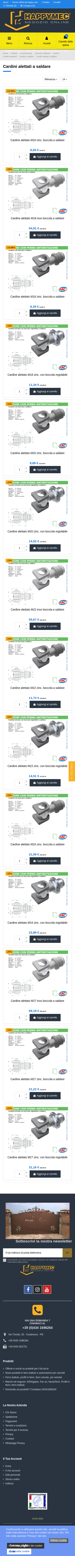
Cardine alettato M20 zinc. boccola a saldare (37, 453)
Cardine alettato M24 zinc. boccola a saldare (37, 844)
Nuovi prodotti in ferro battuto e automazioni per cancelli (35, 1372)
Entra (8, 1466)
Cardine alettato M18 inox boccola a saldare (37, 218)
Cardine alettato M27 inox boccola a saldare (37, 1000)
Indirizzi (9, 1483)
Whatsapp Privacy (15, 1443)
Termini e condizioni (15, 1425)
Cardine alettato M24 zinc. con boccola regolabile (37, 922)
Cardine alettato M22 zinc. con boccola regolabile (37, 766)
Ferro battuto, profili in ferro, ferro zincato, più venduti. (33, 1377)
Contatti (56, 2)
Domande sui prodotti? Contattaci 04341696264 (30, 1389)
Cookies (46, 2)
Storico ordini (12, 1479)
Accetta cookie (19, 1551)
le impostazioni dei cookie (25, 1545)
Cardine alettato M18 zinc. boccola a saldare (37, 296)
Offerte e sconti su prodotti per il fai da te (27, 1368)
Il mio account (12, 1470)
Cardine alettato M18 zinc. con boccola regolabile (37, 374)
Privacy (9, 1434)
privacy (25, 1262)
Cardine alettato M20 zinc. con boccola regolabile (37, 531)
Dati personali (12, 1474)
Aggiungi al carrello (45, 156)
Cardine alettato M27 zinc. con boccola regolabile (37, 1157)
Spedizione (11, 1416)
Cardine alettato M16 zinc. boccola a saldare (37, 140)
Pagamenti (11, 1421)
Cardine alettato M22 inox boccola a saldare (37, 609)
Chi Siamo (10, 1412)
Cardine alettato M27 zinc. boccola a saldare (37, 1079)
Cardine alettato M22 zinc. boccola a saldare (37, 687)
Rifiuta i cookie (58, 1540)
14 (64, 79)
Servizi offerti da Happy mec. (25, 2)
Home (6, 2)
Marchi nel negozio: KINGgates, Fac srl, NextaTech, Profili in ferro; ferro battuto (37, 1383)
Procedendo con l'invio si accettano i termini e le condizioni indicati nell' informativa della (37, 1261)
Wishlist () (10, 6)
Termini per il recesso (16, 1430)
